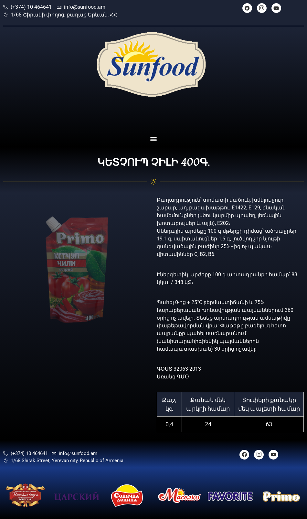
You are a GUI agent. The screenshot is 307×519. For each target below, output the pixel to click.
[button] (153, 138)
